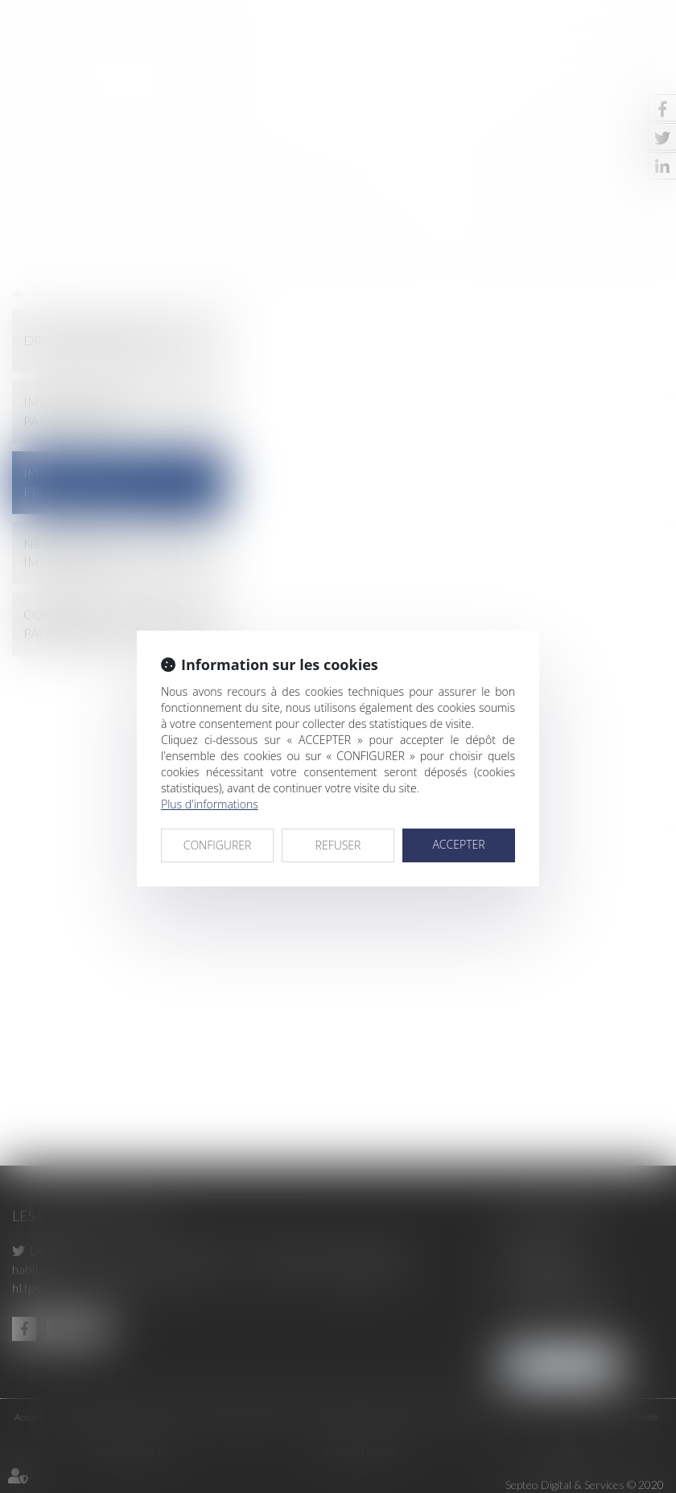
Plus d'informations (209, 804)
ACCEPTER (458, 844)
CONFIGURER (217, 845)
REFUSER (338, 845)
